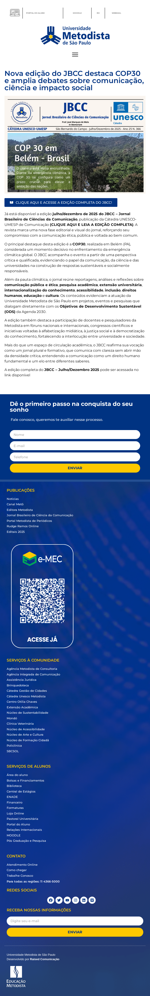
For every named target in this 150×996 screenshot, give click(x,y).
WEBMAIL (116, 13)
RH (98, 13)
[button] (75, 54)
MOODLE (77, 13)
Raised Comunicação (44, 959)
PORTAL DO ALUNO (35, 13)
